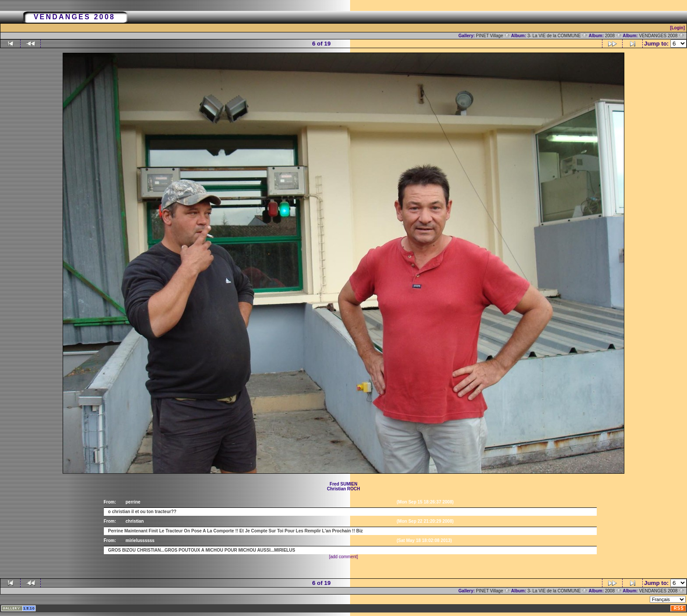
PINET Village (493, 35)
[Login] (677, 27)
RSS (678, 608)
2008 (613, 35)
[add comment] (343, 556)
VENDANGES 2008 (661, 35)
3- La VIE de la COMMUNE (558, 35)
